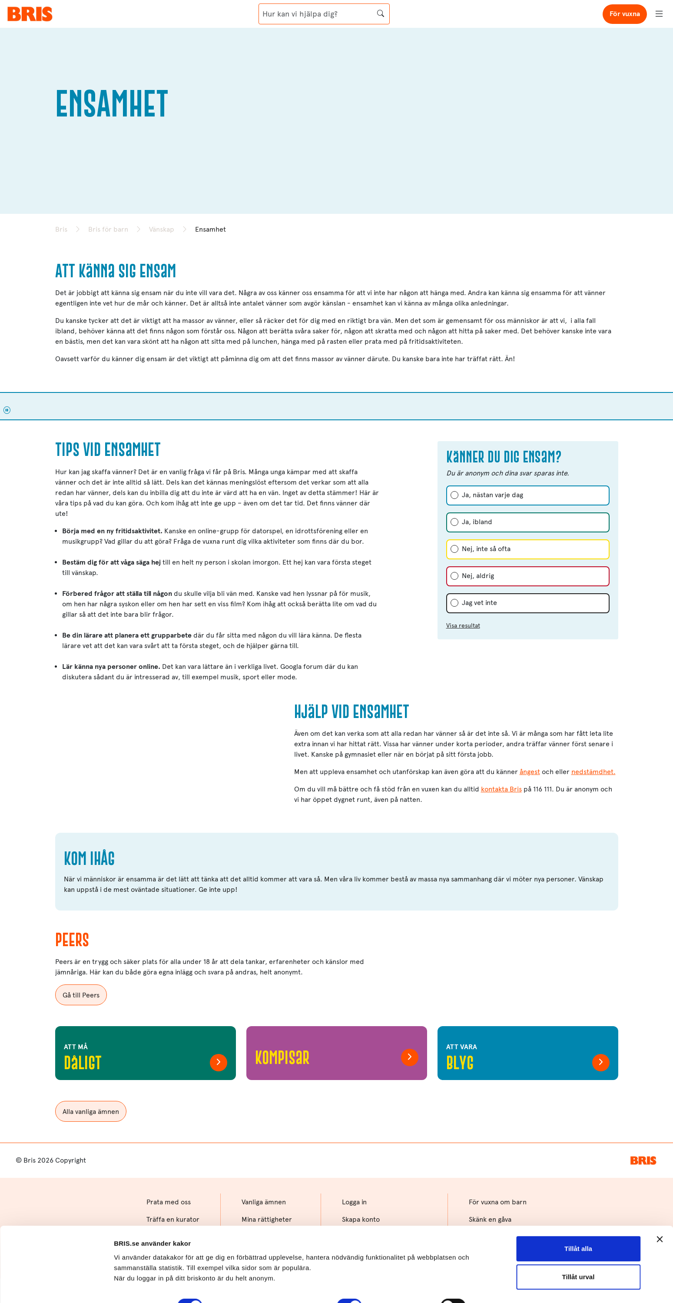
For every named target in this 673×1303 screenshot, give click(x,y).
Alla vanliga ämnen (91, 1111)
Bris (61, 229)
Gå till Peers (81, 995)
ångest (530, 772)
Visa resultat (463, 625)
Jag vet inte (479, 602)
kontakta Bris (501, 789)
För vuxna (625, 14)
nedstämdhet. (593, 772)
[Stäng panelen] (659, 1189)
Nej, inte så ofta (486, 549)
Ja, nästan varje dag (492, 495)
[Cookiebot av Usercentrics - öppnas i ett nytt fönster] (56, 1286)
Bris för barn (108, 229)
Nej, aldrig (478, 576)
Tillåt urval (578, 1226)
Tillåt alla (578, 1198)
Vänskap (161, 229)
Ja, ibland (477, 522)
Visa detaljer (133, 1286)
